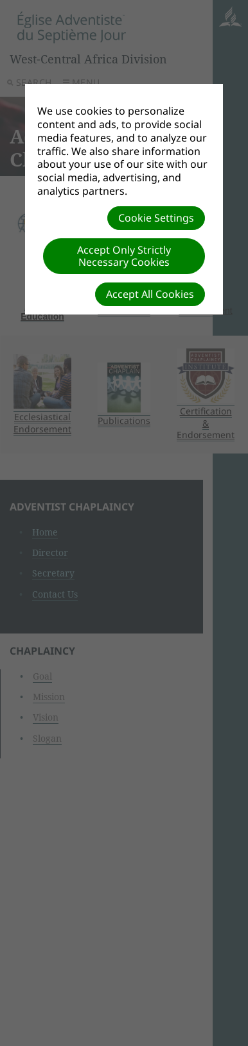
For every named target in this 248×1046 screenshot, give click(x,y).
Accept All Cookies (150, 294)
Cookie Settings (156, 218)
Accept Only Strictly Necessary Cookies (124, 256)
